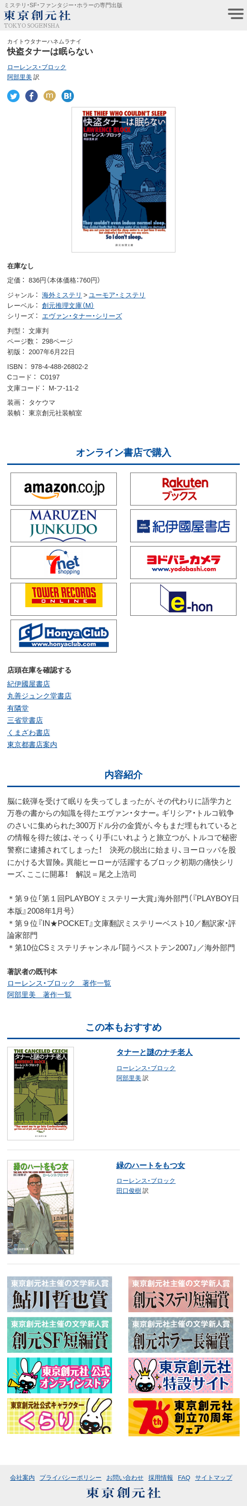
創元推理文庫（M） (68, 305)
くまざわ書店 (28, 732)
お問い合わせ (125, 1477)
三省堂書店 (25, 720)
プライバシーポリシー (71, 1477)
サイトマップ (213, 1477)
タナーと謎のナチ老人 (154, 1051)
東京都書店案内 (32, 744)
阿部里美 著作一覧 (39, 994)
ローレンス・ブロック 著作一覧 (59, 983)
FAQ (184, 1477)
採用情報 (160, 1477)
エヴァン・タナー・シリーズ (82, 315)
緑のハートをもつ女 (150, 1164)
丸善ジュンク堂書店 (39, 695)
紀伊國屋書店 (28, 683)
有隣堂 (18, 708)
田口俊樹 (128, 1190)
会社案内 (22, 1477)
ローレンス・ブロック (36, 66)
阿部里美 (19, 76)
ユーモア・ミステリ (117, 294)
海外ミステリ (62, 294)
